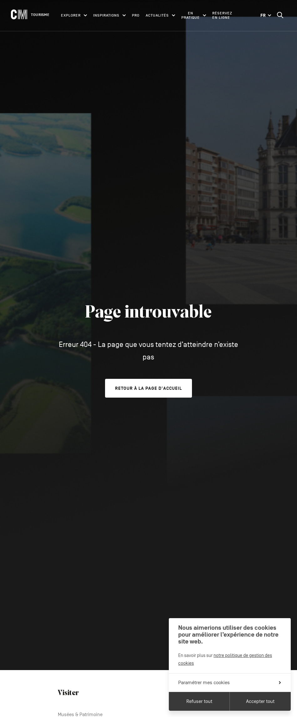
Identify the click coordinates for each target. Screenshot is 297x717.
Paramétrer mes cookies (229, 682)
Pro (135, 15)
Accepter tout (260, 701)
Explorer (74, 15)
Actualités (160, 15)
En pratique (193, 15)
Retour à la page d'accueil (148, 388)
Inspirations (109, 15)
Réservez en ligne (222, 15)
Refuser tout (199, 701)
